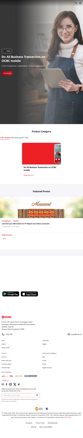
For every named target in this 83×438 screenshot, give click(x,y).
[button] (37, 395)
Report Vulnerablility (45, 427)
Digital (44, 344)
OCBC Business (15, 138)
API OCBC (25, 138)
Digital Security (47, 368)
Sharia (4, 344)
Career (44, 360)
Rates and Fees (7, 360)
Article (44, 364)
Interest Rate (6, 368)
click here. (68, 417)
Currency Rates (6, 364)
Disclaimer (29, 423)
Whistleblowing (52, 423)
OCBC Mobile (5, 138)
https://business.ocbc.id (30, 289)
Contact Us (5, 380)
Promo (4, 353)
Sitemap (33, 427)
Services (4, 357)
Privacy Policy (40, 423)
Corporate (45, 340)
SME (3, 340)
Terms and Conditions (49, 353)
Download (7, 73)
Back (6, 51)
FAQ (43, 357)
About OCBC (6, 348)
